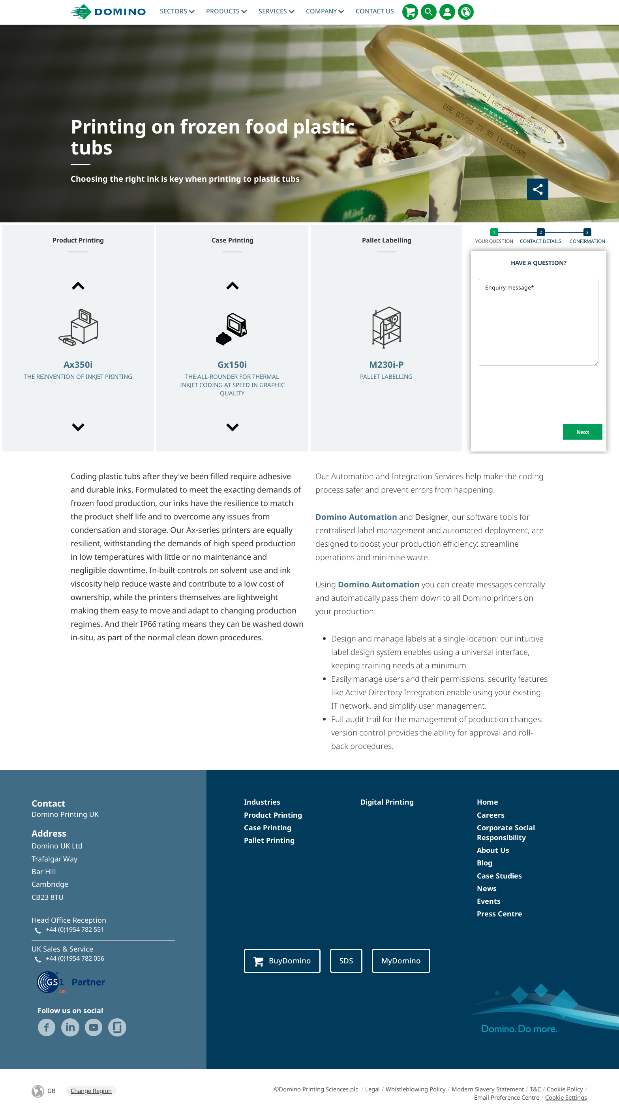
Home (487, 802)
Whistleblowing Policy (416, 1089)
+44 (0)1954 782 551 (75, 929)
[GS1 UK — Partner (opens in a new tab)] (71, 981)
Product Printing (273, 815)
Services (276, 11)
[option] (78, 357)
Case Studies (499, 875)
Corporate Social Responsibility (506, 832)
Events (489, 901)
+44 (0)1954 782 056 (75, 958)
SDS (346, 961)
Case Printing (267, 827)
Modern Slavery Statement (488, 1089)
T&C (535, 1089)
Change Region (91, 1091)
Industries (262, 802)
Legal (372, 1089)
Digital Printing (387, 802)
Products (226, 11)
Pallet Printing (269, 840)
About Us (493, 850)
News (487, 888)
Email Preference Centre (506, 1097)
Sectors (177, 11)
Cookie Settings (566, 1097)
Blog (484, 862)
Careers (491, 815)
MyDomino (401, 961)
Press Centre (499, 913)
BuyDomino (282, 961)
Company (325, 11)
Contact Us (375, 11)
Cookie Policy (565, 1089)
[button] (78, 285)
